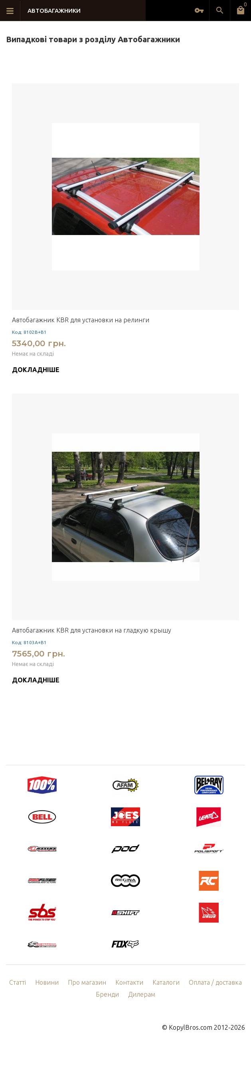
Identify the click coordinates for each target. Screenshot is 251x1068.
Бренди (107, 994)
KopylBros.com (190, 1027)
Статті (17, 982)
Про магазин (87, 982)
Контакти (129, 982)
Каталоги (166, 982)
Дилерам (141, 994)
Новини (47, 982)
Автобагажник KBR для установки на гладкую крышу (91, 630)
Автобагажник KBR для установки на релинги (80, 319)
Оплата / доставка (215, 982)
